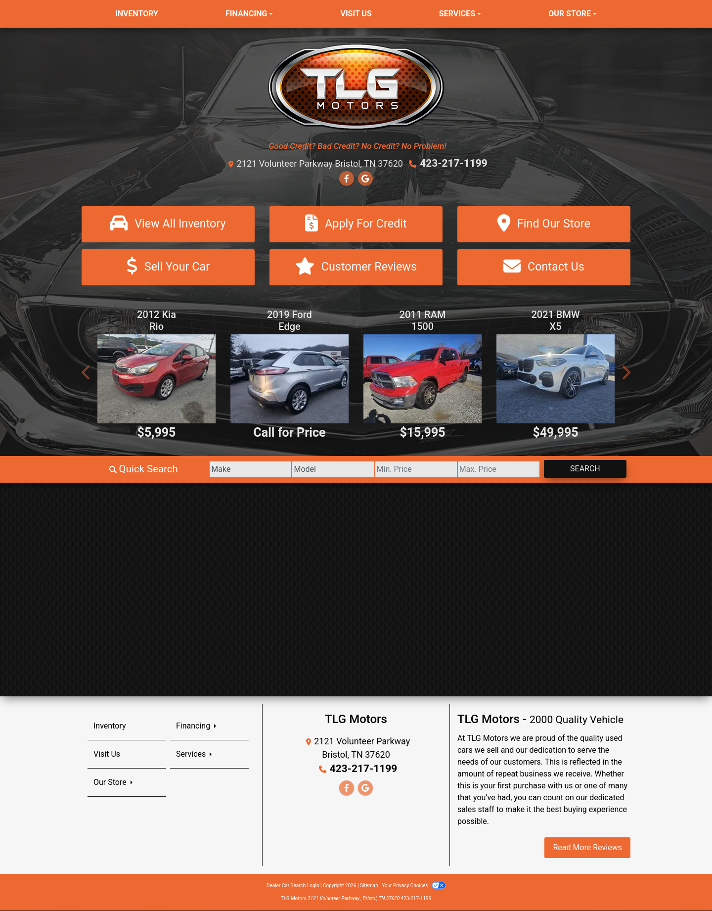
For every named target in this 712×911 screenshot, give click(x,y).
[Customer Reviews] (356, 268)
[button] (86, 373)
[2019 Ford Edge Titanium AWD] (289, 379)
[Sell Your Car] (168, 268)
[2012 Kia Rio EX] (156, 379)
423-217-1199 (453, 163)
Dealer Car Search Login (293, 886)
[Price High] (484, 469)
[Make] (207, 469)
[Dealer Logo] (356, 86)
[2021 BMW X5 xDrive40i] (555, 379)
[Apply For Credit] (356, 224)
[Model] (299, 469)
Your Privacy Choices (413, 886)
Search (580, 469)
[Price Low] (392, 469)
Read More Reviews (587, 848)
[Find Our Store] (543, 224)
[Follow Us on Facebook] (346, 178)
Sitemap (369, 886)
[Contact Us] (543, 268)
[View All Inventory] (168, 224)
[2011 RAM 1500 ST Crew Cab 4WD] (422, 379)
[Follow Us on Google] (365, 178)
